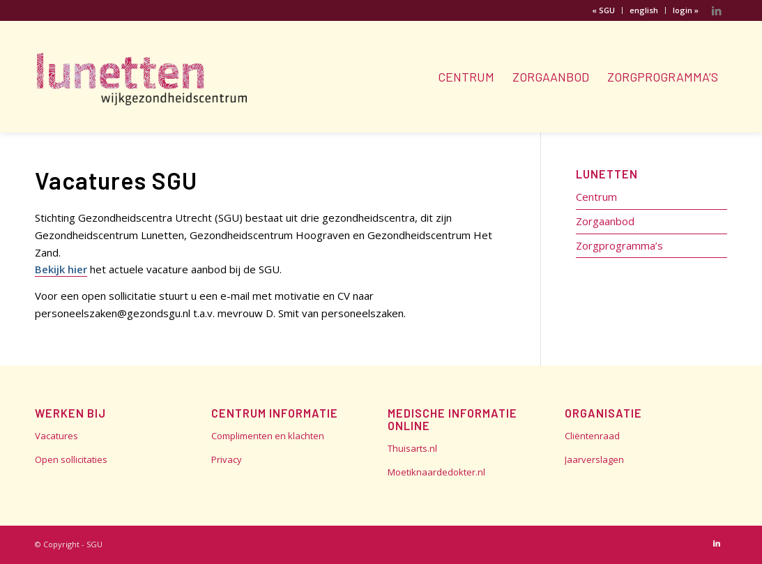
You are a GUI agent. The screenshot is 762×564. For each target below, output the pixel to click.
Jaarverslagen (594, 459)
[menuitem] (604, 10)
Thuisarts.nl (412, 448)
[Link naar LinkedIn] (716, 10)
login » (686, 10)
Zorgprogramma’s (619, 245)
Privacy (226, 459)
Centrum (596, 197)
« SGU (603, 10)
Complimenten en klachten (267, 435)
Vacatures (56, 435)
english (644, 10)
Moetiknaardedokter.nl (436, 472)
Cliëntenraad (592, 435)
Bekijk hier (61, 269)
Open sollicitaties (71, 459)
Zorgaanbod (605, 221)
